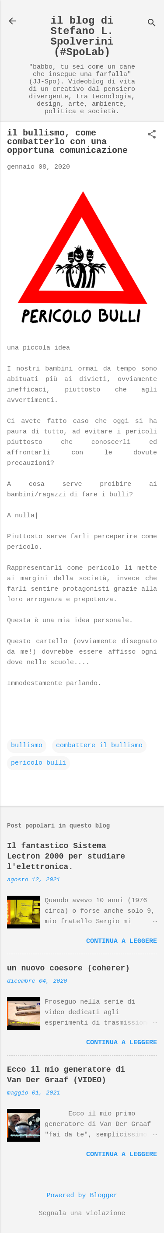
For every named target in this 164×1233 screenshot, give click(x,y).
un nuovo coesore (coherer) (68, 968)
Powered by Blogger (81, 1195)
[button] (152, 135)
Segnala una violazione (81, 1213)
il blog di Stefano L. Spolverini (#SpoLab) (81, 36)
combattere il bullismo (99, 745)
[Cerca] (152, 23)
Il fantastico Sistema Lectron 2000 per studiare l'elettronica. (66, 856)
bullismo (26, 745)
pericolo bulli (38, 763)
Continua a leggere (121, 941)
